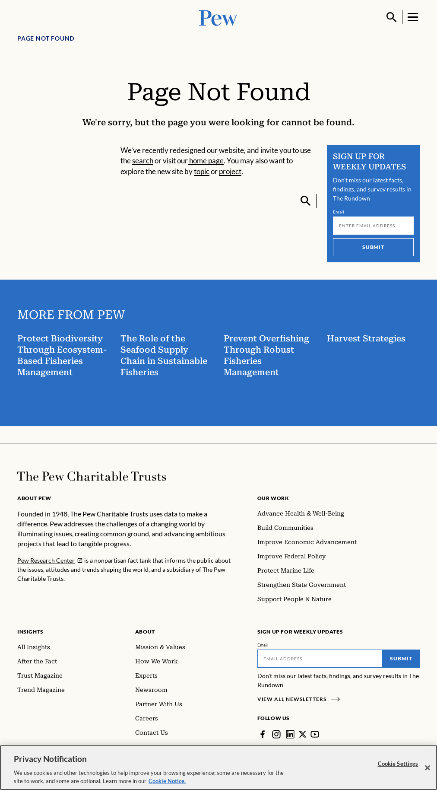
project (230, 171)
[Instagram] (276, 734)
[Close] (427, 767)
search (142, 160)
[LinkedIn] (290, 734)
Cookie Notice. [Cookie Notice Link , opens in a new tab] (167, 780)
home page (206, 160)
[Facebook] (262, 734)
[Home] (91, 476)
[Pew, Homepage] (218, 17)
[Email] (373, 226)
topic (201, 171)
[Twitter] (303, 734)
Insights (30, 631)
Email (339, 212)
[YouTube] (315, 734)
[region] (218, 767)
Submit (373, 247)
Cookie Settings (398, 763)
